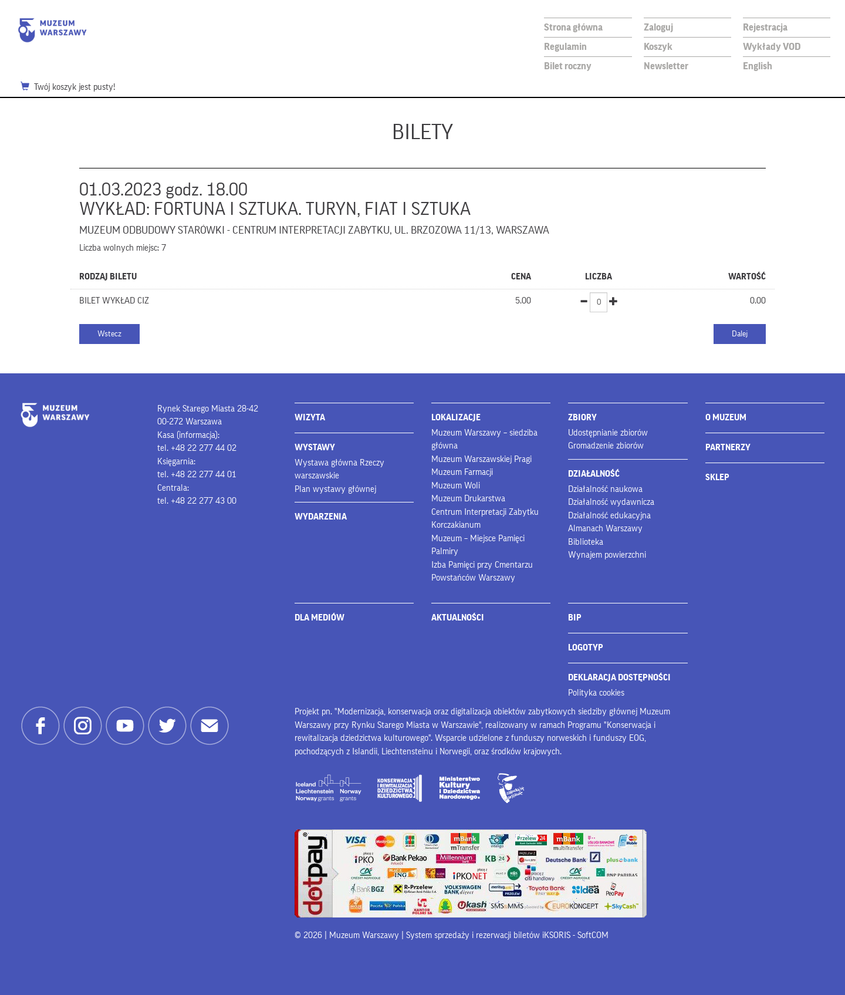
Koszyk (658, 47)
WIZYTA (310, 417)
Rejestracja (765, 27)
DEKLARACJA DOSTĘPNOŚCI (619, 677)
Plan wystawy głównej (335, 489)
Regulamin (565, 47)
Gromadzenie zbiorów (606, 445)
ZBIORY (582, 417)
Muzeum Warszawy (52, 30)
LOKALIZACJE (456, 417)
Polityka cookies (596, 693)
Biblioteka (585, 542)
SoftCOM (593, 935)
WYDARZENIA (321, 516)
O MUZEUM (725, 417)
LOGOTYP (585, 647)
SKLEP (717, 477)
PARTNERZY (728, 447)
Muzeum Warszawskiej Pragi (481, 459)
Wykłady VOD (772, 47)
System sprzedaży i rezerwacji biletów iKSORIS (488, 935)
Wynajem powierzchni (607, 555)
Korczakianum (456, 525)
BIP (575, 617)
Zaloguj (658, 27)
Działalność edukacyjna (609, 515)
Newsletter (666, 66)
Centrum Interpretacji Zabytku (485, 512)
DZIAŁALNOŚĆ (594, 474)
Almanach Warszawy (605, 528)
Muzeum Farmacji (462, 472)
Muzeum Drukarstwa (468, 498)
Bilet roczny (568, 66)
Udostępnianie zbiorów (608, 433)
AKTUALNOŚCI (457, 617)
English (757, 66)
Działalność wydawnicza (611, 502)
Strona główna (573, 27)
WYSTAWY (315, 447)
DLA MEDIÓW (319, 617)
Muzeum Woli (455, 485)
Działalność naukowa (605, 489)
